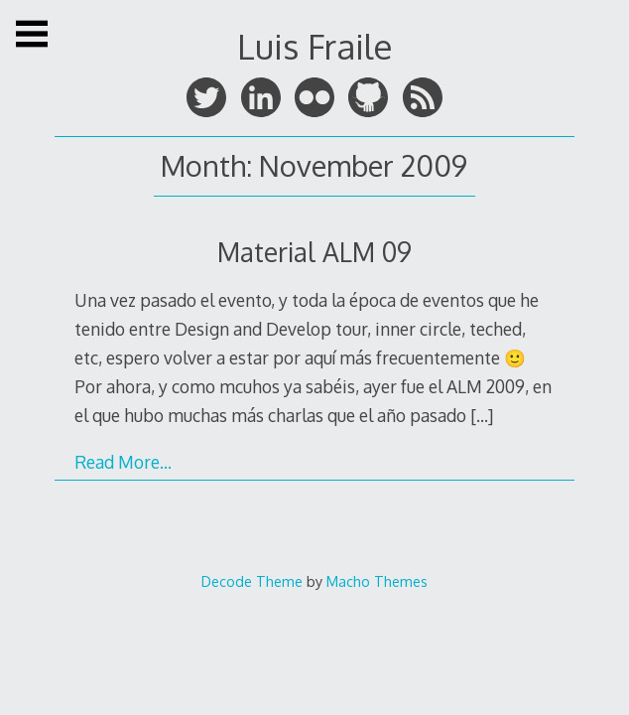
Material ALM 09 (314, 251)
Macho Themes (377, 581)
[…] (481, 415)
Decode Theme (252, 581)
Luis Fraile (314, 46)
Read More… (123, 462)
